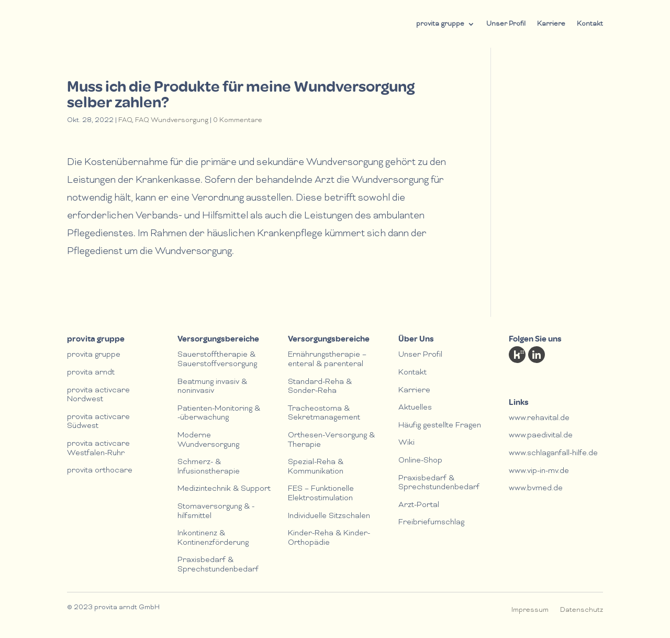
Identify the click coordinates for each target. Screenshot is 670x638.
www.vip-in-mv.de (539, 471)
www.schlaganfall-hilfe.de (553, 453)
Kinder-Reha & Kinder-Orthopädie (329, 538)
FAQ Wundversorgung (171, 120)
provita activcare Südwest (98, 422)
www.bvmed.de (536, 488)
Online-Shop (420, 461)
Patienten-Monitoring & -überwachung (218, 413)
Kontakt (590, 24)
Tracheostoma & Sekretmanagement (324, 413)
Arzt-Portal (418, 505)
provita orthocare (99, 471)
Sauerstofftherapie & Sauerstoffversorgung (217, 359)
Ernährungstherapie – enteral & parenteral (327, 359)
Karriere (551, 24)
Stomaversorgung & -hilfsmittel (215, 511)
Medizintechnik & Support (224, 489)
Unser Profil (506, 24)
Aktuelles (415, 408)
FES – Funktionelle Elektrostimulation (321, 494)
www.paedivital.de (541, 436)
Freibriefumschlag (431, 522)
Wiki (406, 443)
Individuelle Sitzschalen (329, 516)
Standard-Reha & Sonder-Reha (320, 387)
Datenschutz (581, 610)
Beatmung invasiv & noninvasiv (212, 387)
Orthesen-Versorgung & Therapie (331, 440)
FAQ (125, 120)
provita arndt (91, 373)
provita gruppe (440, 24)
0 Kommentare (237, 120)
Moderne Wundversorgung (208, 440)
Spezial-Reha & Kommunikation (315, 467)
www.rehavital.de (539, 418)
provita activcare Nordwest (98, 395)
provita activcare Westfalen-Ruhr (98, 448)
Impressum (530, 610)
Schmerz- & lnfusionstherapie (208, 467)
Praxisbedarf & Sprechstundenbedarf (218, 565)
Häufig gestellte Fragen (439, 426)
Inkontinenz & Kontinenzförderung (213, 538)
